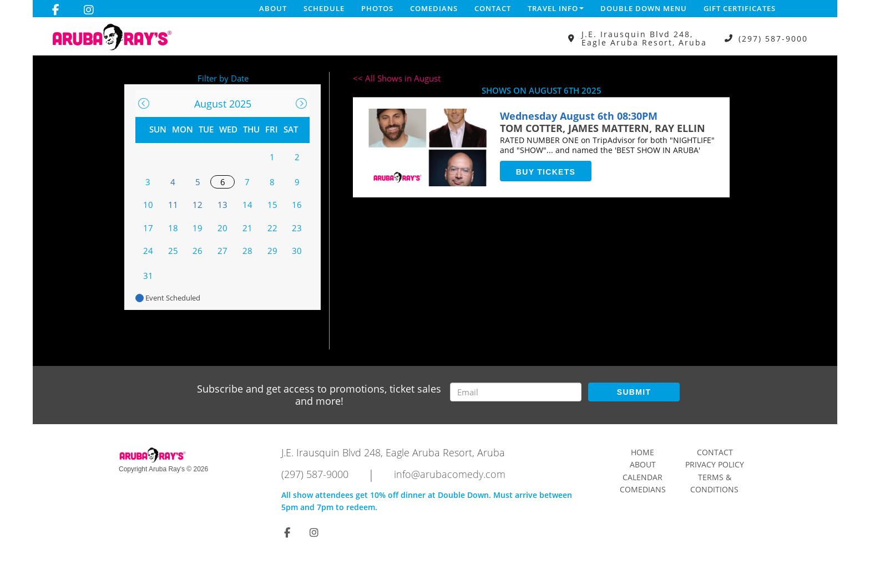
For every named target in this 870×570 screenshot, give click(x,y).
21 (247, 227)
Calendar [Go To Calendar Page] (642, 477)
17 (148, 227)
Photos (377, 8)
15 (272, 204)
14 (247, 204)
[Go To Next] (301, 103)
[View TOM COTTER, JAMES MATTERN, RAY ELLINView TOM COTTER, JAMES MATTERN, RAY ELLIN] (428, 147)
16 (297, 204)
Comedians (434, 8)
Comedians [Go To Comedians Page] (643, 489)
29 (272, 250)
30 (297, 250)
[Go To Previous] (143, 103)
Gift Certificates (740, 8)
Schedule (324, 8)
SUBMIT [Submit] (634, 392)
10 (148, 204)
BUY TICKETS (545, 171)
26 (198, 250)
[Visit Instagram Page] (88, 10)
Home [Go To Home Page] (642, 452)
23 (297, 227)
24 (148, 250)
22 (272, 227)
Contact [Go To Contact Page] (715, 452)
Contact (492, 8)
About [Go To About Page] (643, 464)
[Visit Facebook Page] (56, 10)
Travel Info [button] (556, 8)
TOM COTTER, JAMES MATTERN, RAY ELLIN (602, 128)
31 (148, 275)
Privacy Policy (714, 464)
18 (173, 227)
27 (222, 250)
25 (173, 250)
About (273, 8)
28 (247, 250)
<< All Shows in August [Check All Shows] (397, 78)
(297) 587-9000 (773, 38)
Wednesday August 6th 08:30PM (578, 116)
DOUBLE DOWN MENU (643, 8)
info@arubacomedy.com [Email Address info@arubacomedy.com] (449, 474)
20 (222, 227)
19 (198, 227)
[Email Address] (515, 392)
